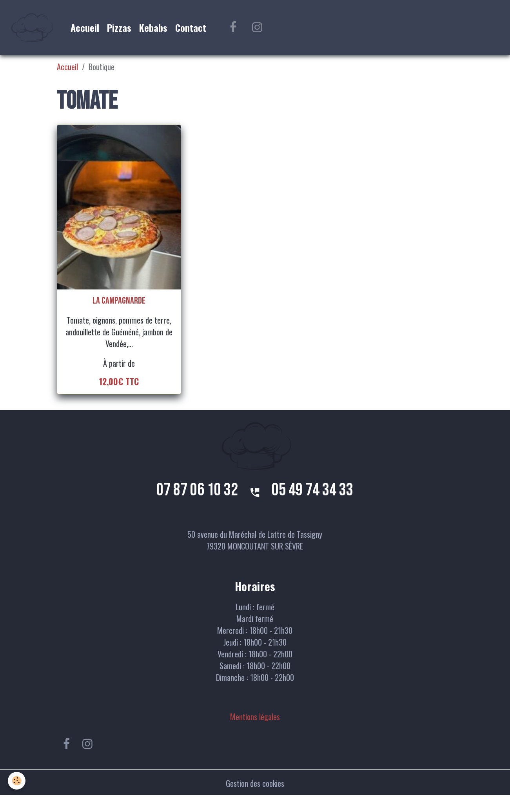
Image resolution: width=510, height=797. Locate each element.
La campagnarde (119, 300)
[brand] (33, 27)
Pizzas (119, 27)
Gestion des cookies (255, 783)
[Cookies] (16, 781)
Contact (190, 27)
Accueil (85, 27)
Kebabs (153, 27)
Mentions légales (255, 716)
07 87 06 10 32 (197, 490)
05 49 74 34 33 (312, 490)
